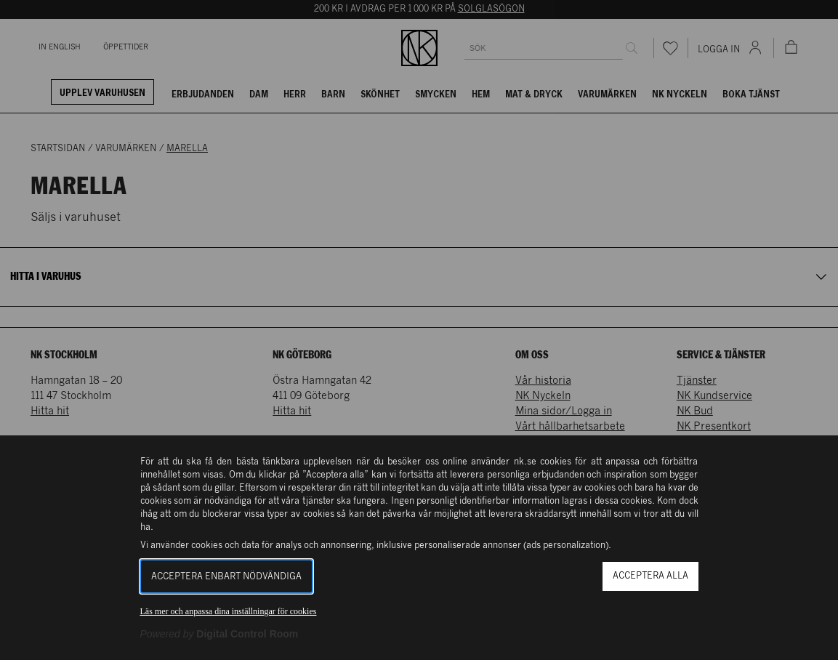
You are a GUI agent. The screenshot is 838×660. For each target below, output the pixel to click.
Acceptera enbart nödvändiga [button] (226, 577)
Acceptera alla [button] (650, 576)
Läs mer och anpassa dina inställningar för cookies (228, 611)
